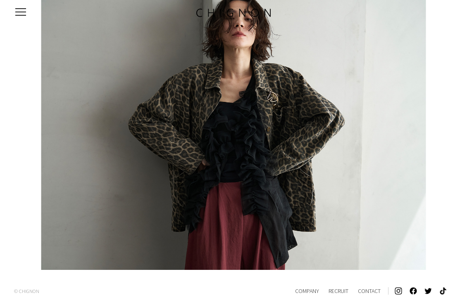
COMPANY (307, 291)
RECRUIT (338, 291)
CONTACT (369, 291)
